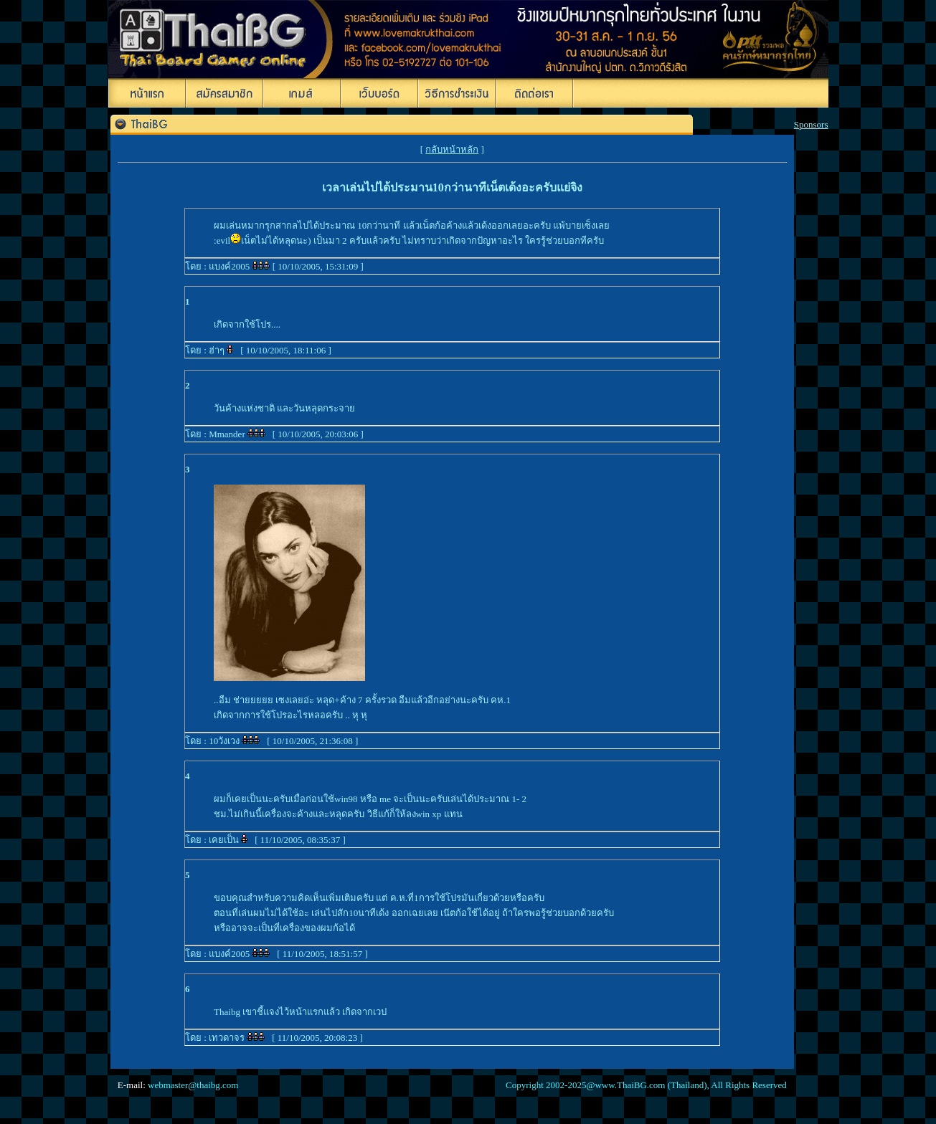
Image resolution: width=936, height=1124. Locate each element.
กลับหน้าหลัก (451, 149)
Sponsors (811, 124)
